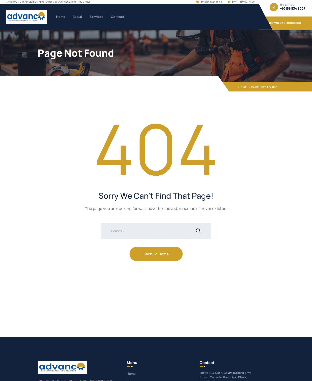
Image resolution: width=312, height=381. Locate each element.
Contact (117, 17)
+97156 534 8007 (292, 9)
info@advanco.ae (211, 2)
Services (96, 17)
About (77, 17)
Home (60, 17)
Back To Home (156, 254)
